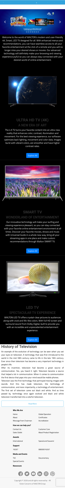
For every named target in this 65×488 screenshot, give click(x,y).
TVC (14, 458)
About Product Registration (49, 432)
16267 (15, 449)
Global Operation (45, 414)
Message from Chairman (22, 420)
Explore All (32, 155)
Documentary (44, 458)
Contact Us (17, 429)
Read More (32, 403)
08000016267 (44, 449)
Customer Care (44, 429)
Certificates (43, 417)
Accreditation (43, 420)
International (18, 441)
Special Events (18, 461)
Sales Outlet (17, 432)
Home (15, 414)
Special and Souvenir (46, 441)
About (15, 417)
